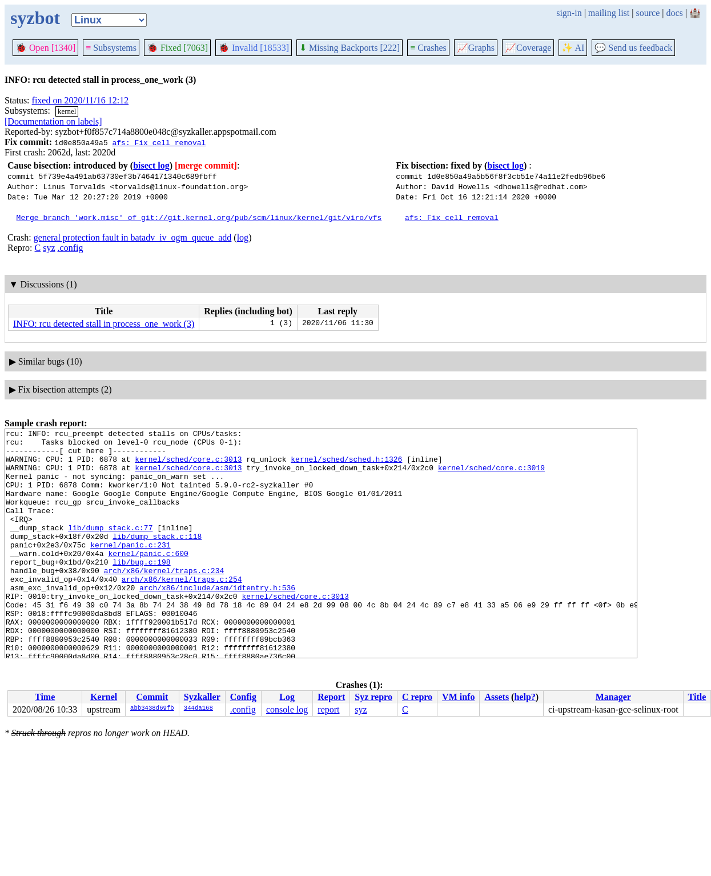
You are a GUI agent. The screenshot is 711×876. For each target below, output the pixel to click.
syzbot (35, 17)
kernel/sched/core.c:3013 (188, 466)
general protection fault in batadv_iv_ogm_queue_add (133, 237)
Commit (152, 697)
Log (287, 697)
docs (674, 13)
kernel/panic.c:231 (130, 568)
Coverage (528, 48)
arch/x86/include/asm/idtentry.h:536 (217, 620)
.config (70, 248)
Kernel (103, 697)
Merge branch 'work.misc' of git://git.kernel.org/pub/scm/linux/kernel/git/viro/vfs (199, 217)
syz (49, 248)
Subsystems (111, 48)
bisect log (151, 165)
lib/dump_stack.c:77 (110, 548)
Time (45, 697)
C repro (417, 697)
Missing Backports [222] (349, 48)
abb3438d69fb (152, 709)
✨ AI (572, 48)
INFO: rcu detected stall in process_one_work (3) (103, 324)
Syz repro (373, 697)
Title (697, 697)
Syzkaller (202, 697)
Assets (496, 697)
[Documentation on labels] (53, 121)
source (648, 13)
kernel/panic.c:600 (148, 579)
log (242, 237)
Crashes (428, 48)
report (328, 709)
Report (331, 697)
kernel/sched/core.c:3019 (491, 476)
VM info (458, 697)
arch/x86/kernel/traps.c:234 (164, 599)
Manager (613, 697)
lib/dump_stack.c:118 (157, 558)
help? (524, 697)
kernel (67, 111)
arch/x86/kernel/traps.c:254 (182, 610)
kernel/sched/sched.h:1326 (346, 466)
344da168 (198, 709)
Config (243, 697)
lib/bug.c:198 (141, 589)
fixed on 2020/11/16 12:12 (80, 100)
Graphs (476, 48)
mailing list (608, 13)
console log (287, 709)
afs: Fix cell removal (159, 142)
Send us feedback (633, 48)
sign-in (568, 13)
